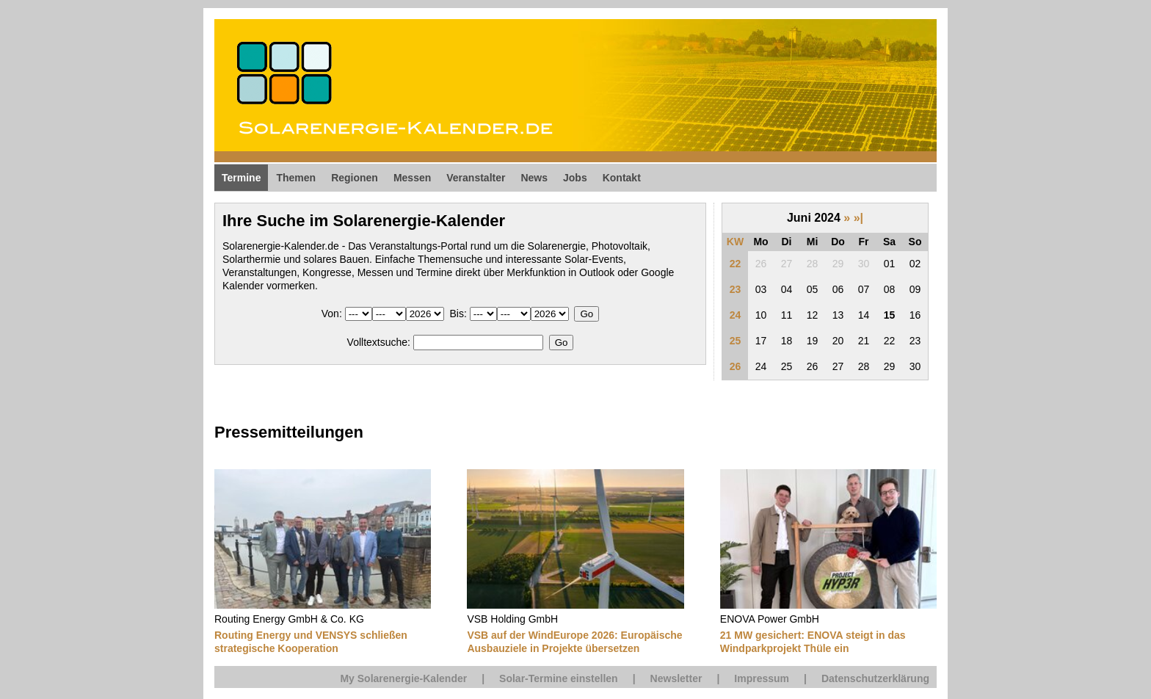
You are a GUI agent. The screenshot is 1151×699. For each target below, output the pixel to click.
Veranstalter (475, 178)
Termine (241, 178)
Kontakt (622, 178)
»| (858, 217)
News (534, 178)
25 (735, 341)
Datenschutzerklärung (875, 678)
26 (735, 366)
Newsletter (676, 678)
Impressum (761, 678)
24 (735, 315)
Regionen (354, 178)
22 (735, 263)
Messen (412, 178)
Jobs (575, 178)
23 (735, 289)
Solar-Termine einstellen (558, 678)
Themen (296, 178)
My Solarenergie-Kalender (403, 678)
